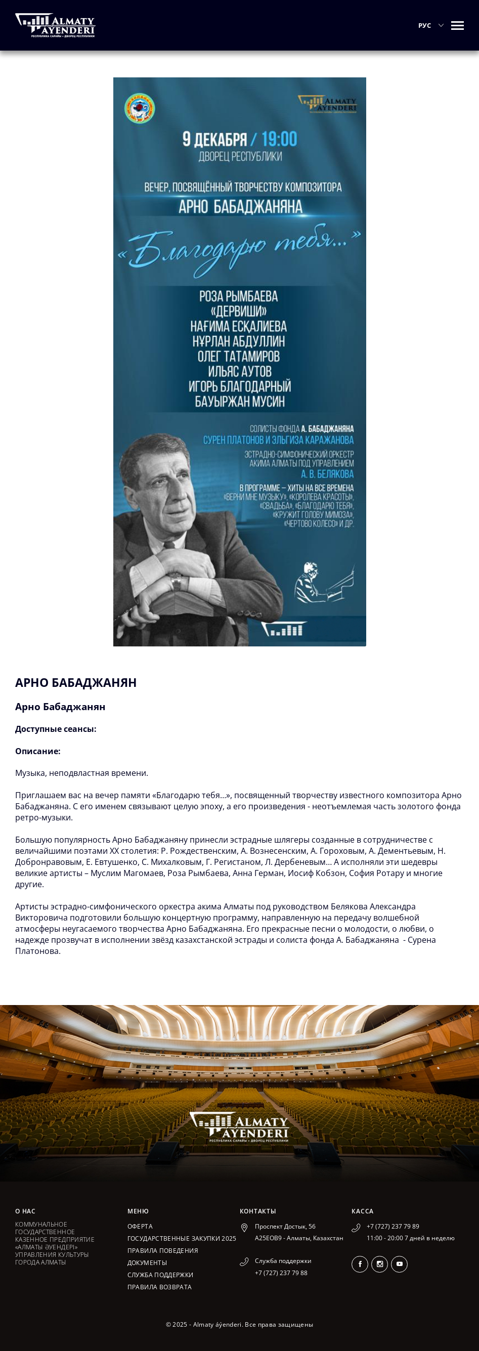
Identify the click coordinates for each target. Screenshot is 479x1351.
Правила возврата (159, 1287)
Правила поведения (162, 1250)
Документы (147, 1262)
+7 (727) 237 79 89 (393, 1226)
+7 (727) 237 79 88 (281, 1273)
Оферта (140, 1226)
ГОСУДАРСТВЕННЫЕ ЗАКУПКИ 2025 (182, 1238)
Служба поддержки (160, 1275)
